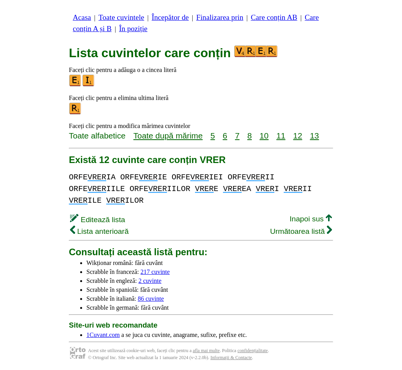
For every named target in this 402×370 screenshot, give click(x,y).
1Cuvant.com (103, 334)
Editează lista (97, 220)
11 (280, 135)
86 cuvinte (151, 298)
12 (297, 135)
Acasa (82, 17)
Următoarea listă (301, 231)
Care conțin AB (274, 17)
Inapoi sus (311, 219)
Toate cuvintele (121, 17)
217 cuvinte (155, 271)
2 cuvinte (150, 280)
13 (314, 135)
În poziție (133, 29)
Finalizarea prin (219, 17)
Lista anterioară (99, 231)
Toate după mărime (168, 135)
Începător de (170, 17)
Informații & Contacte (231, 357)
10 (264, 135)
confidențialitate (252, 350)
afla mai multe (206, 350)
